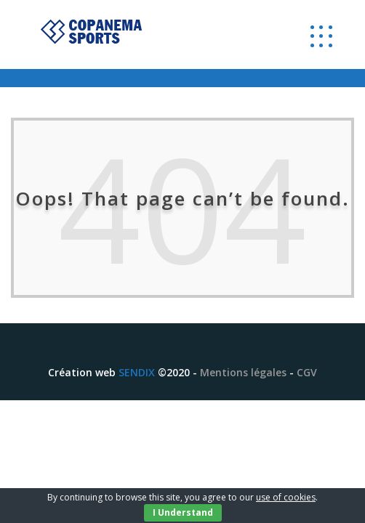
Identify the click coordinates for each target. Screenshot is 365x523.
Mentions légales (243, 372)
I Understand (183, 512)
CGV (307, 372)
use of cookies (286, 497)
